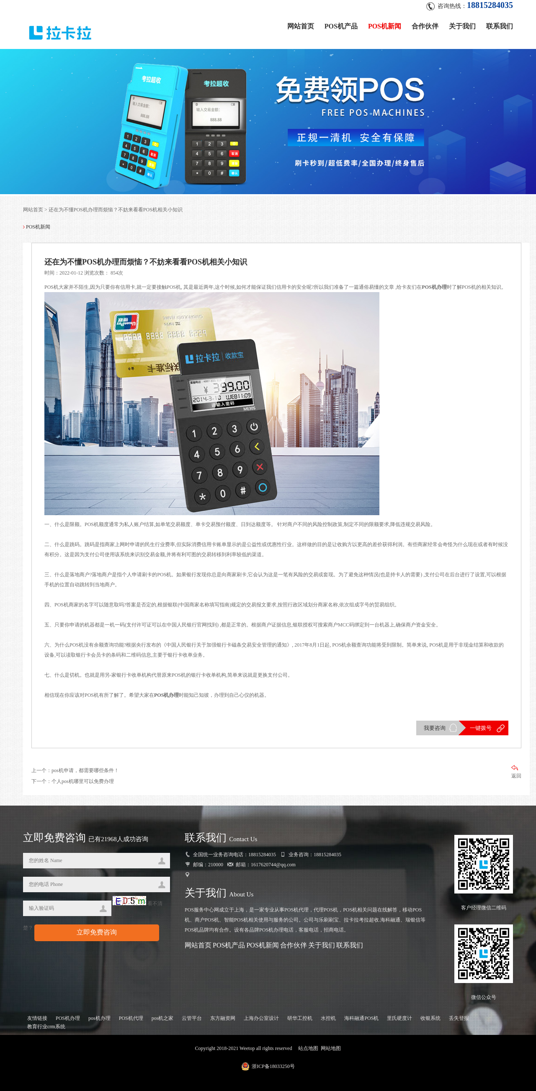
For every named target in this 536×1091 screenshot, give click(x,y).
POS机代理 (131, 1018)
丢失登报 (459, 1018)
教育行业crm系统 (46, 1026)
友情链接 (37, 1018)
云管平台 (192, 1018)
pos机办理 (99, 1018)
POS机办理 (68, 1018)
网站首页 (300, 26)
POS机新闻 (384, 26)
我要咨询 (435, 728)
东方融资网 (222, 1018)
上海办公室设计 (261, 1018)
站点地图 (308, 1048)
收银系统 (430, 1018)
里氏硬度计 (399, 1018)
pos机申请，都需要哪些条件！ (85, 770)
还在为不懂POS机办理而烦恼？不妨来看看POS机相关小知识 (116, 210)
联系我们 (499, 26)
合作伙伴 (425, 26)
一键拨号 (481, 728)
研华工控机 (299, 1018)
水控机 (328, 1018)
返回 (516, 772)
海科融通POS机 (361, 1018)
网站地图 (331, 1048)
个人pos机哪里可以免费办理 (83, 781)
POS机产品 (341, 26)
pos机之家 (163, 1018)
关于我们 (462, 26)
